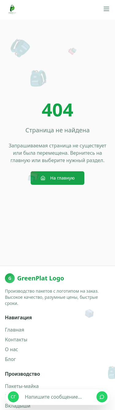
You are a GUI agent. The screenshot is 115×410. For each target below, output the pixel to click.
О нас (11, 349)
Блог (10, 359)
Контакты (16, 339)
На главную (57, 178)
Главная (14, 329)
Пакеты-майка (22, 386)
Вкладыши (17, 405)
